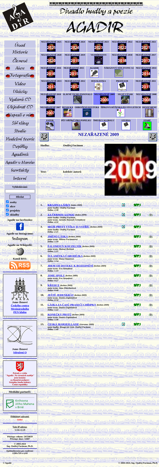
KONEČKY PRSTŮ (59, 314)
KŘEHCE (54, 285)
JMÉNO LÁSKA (58, 236)
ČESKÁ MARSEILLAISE (63, 324)
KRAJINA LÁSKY (59, 204)
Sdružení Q (20, 352)
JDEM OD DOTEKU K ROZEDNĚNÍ (70, 265)
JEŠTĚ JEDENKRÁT (61, 294)
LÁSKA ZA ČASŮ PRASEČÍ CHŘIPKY (72, 304)
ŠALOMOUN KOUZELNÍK (65, 246)
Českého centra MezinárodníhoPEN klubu (20, 309)
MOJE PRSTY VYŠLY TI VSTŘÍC (68, 226)
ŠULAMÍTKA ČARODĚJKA (65, 255)
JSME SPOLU (56, 275)
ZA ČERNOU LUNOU (61, 214)
